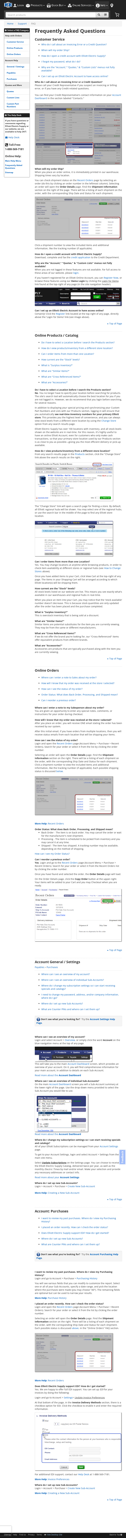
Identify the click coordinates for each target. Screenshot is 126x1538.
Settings (68, 1397)
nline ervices (83, 5)
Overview (70, 1040)
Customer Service (15, 41)
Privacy (31, 1535)
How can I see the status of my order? (62, 688)
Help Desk (12, 137)
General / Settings (15, 66)
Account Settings (109, 1146)
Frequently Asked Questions (13, 166)
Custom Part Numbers (13, 105)
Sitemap (9, 172)
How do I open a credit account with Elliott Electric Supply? (73, 55)
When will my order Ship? (55, 50)
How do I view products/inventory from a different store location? (77, 348)
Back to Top (116, 1535)
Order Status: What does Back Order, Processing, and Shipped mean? (79, 694)
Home (10, 23)
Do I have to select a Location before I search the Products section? (78, 342)
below (59, 771)
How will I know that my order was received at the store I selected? (77, 683)
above (75, 1328)
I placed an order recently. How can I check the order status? (74, 1227)
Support (22, 23)
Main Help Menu (13, 160)
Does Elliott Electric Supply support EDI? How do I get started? (75, 1232)
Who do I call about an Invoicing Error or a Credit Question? (74, 44)
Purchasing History (87, 1278)
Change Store (108, 420)
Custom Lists (13, 97)
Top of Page (114, 323)
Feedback (122, 1157)
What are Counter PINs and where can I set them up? (70, 1009)
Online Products (15, 48)
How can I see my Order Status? (52, 853)
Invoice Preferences (52, 1479)
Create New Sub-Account (81, 1186)
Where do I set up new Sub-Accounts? (62, 1003)
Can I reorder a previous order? (58, 700)
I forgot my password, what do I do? (60, 61)
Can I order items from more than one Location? (67, 353)
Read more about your (57, 1177)
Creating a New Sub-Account (57, 1192)
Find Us (22, 1535)
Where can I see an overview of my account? (65, 974)
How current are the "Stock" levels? (60, 359)
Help (15, 1535)
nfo (104, 5)
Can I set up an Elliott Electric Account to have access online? (74, 76)
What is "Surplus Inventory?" (57, 365)
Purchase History (50, 1297)
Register (60, 313)
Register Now (111, 277)
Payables (11, 72)
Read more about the (58, 1075)
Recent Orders (85, 180)
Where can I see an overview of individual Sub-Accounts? (72, 979)
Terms (39, 1535)
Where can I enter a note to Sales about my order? (68, 677)
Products (80, 454)
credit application (80, 257)
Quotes (10, 91)
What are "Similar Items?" (55, 371)
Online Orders (14, 54)
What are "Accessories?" (54, 382)
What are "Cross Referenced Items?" (61, 376)
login (76, 272)
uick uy (58, 5)
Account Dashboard (78, 1063)
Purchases (12, 79)
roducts (38, 5)
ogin (20, 5)
